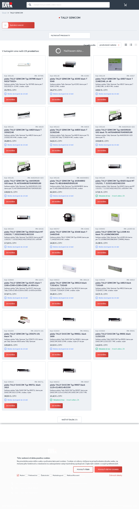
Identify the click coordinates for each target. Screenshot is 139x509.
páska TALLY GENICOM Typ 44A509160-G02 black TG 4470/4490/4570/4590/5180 (114, 131)
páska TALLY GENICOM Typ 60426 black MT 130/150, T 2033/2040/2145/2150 (23, 233)
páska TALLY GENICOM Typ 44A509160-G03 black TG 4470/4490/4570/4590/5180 (22, 182)
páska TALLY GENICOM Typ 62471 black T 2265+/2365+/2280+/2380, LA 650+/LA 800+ (23, 285)
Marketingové (58, 475)
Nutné (22, 475)
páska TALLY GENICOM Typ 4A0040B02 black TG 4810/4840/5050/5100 (67, 182)
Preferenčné (32, 475)
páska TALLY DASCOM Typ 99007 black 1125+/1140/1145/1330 (67, 386)
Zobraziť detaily (115, 475)
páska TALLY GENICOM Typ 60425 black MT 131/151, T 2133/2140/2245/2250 (115, 182)
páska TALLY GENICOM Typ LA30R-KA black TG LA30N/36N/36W (113, 233)
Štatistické (45, 475)
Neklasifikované (73, 475)
